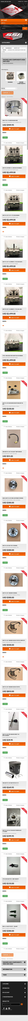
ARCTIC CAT (16, 48)
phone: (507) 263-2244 (6, 1)
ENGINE (4, 49)
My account (6, 992)
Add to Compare (20, 142)
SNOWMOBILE (8, 48)
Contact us (20, 1)
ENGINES (10, 82)
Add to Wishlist (8, 142)
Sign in (25, 1)
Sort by (3, 88)
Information (7, 969)
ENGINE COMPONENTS (21, 83)
